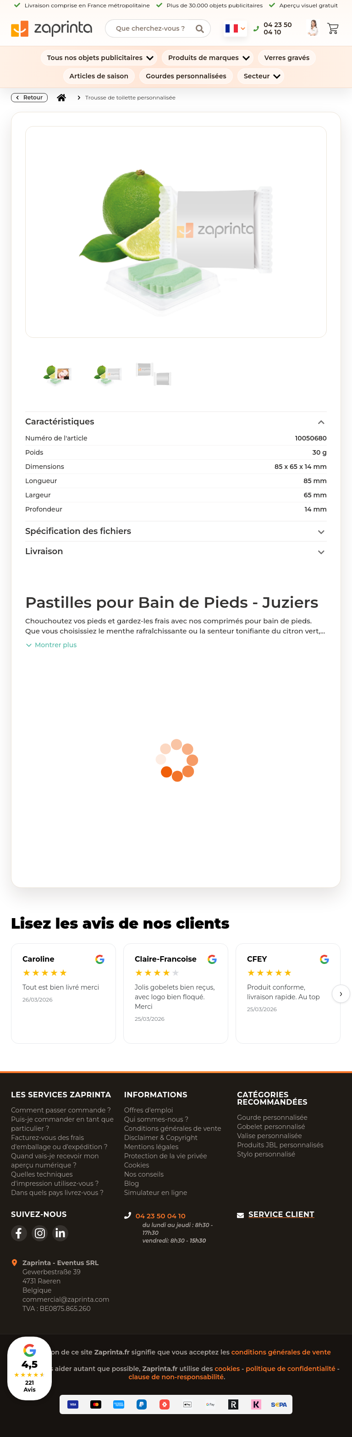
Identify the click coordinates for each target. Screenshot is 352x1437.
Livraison (44, 551)
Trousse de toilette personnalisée (130, 97)
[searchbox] (151, 28)
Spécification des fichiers (78, 531)
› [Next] (341, 993)
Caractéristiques (59, 422)
